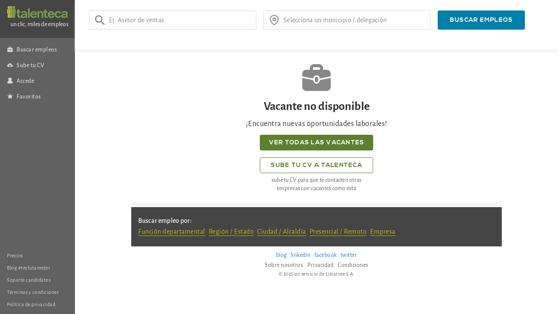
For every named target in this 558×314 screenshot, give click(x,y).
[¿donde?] (354, 20)
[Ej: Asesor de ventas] (180, 20)
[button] (481, 20)
